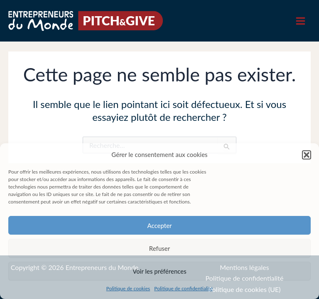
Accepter (159, 225)
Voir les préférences (159, 271)
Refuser (159, 248)
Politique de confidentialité (183, 288)
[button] (306, 155)
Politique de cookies (128, 288)
